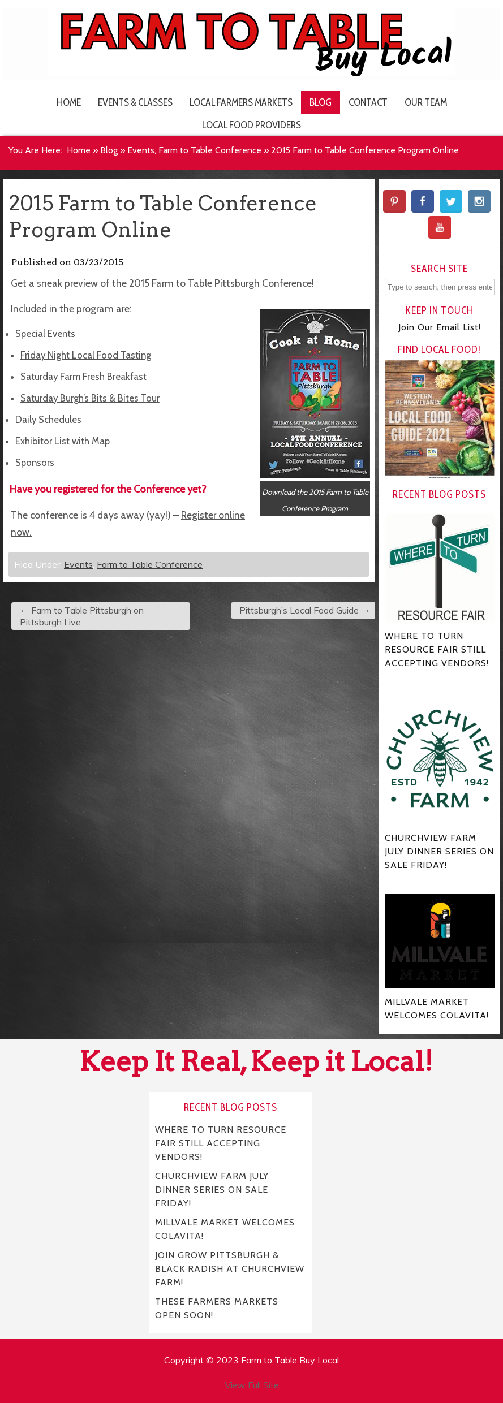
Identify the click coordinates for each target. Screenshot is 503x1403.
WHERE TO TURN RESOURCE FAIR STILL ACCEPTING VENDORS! (221, 1143)
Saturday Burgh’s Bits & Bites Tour (90, 398)
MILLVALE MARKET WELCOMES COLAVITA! (225, 1229)
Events (140, 150)
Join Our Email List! (439, 327)
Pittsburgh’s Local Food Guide (304, 610)
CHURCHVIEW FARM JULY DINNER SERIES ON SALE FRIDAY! (212, 1189)
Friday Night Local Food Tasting (85, 355)
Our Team (426, 102)
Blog (320, 102)
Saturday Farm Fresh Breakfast (83, 376)
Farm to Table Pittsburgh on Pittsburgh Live (82, 616)
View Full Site (252, 1385)
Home (69, 102)
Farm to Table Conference (209, 150)
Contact (368, 102)
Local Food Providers (251, 125)
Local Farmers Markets (241, 102)
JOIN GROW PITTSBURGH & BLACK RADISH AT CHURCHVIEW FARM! (229, 1269)
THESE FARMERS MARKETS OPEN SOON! (217, 1308)
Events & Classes (135, 102)
